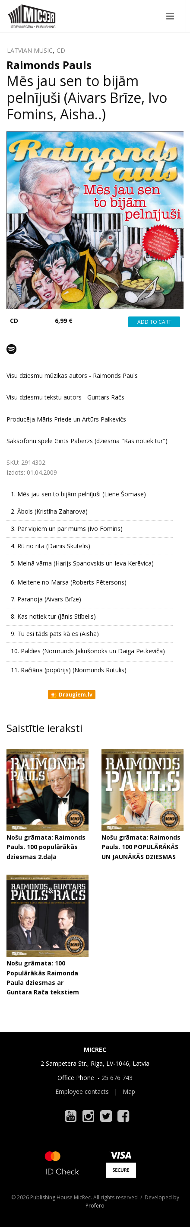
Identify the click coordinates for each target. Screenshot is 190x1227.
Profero (95, 1205)
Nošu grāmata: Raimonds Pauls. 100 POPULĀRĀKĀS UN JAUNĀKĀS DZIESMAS (140, 847)
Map (129, 1091)
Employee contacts (82, 1091)
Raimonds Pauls (49, 65)
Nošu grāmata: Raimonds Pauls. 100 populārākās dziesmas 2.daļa (46, 847)
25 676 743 (117, 1078)
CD (61, 50)
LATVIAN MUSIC (30, 50)
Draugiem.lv (71, 695)
